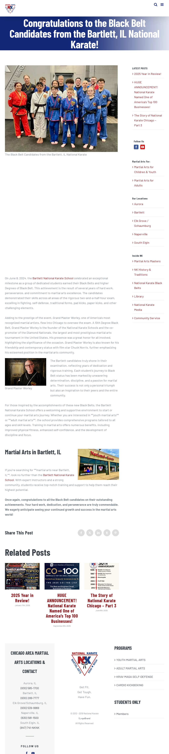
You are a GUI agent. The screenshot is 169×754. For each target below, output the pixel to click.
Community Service (147, 320)
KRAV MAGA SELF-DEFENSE (134, 678)
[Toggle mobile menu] (162, 5)
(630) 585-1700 (30, 690)
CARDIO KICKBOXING (129, 687)
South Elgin (141, 244)
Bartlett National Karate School (53, 280)
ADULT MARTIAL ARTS (130, 670)
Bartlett (139, 214)
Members (122, 716)
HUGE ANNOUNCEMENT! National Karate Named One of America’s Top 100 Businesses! (62, 610)
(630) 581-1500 (30, 720)
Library (139, 298)
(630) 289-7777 (30, 700)
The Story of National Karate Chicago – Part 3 (101, 602)
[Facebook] (136, 149)
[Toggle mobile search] (155, 5)
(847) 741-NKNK (29, 729)
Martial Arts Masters (147, 263)
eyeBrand (85, 720)
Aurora (138, 206)
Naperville (141, 236)
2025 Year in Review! (22, 599)
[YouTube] (142, 149)
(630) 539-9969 (30, 710)
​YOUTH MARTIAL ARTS (131, 662)
